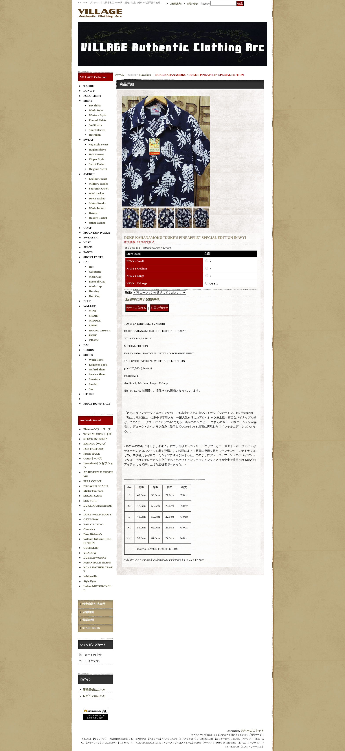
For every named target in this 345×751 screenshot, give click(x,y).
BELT (87, 301)
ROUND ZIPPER (100, 330)
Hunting (94, 291)
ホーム (119, 74)
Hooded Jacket (98, 217)
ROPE (93, 335)
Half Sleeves (96, 154)
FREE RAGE (91, 453)
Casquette (95, 271)
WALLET (89, 306)
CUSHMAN (90, 547)
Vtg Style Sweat (98, 144)
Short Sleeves (97, 130)
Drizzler (94, 213)
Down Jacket (97, 198)
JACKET (89, 174)
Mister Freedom (93, 491)
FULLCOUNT (92, 481)
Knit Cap (94, 296)
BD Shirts (95, 105)
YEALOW (89, 552)
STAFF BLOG (91, 628)
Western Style (97, 115)
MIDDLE (95, 320)
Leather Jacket (98, 178)
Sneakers (94, 379)
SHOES (88, 355)
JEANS (87, 247)
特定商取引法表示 (93, 604)
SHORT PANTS (93, 257)
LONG (93, 325)
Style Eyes (89, 581)
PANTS (88, 252)
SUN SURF (90, 500)
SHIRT (87, 100)
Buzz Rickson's (92, 534)
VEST (87, 242)
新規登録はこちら (94, 689)
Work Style (96, 110)
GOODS (88, 349)
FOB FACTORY (93, 448)
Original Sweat (98, 169)
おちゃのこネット (252, 730)
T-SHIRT (89, 85)
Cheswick (89, 529)
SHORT (94, 315)
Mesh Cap (95, 276)
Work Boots (96, 359)
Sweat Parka (96, 164)
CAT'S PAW (91, 519)
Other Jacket (97, 222)
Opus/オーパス (92, 458)
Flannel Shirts (97, 120)
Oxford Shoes (97, 369)
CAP (86, 262)
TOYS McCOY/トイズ (97, 434)
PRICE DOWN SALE (96, 403)
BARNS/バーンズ (94, 443)
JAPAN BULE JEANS (97, 562)
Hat (91, 266)
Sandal (93, 384)
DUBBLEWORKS (94, 557)
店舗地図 (88, 612)
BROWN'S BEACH (95, 486)
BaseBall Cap (97, 281)
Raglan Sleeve (97, 149)
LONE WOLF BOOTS (97, 514)
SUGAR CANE (92, 495)
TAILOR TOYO (93, 524)
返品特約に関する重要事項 (142, 299)
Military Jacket (98, 183)
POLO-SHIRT (92, 95)
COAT (87, 227)
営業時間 (88, 620)
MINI (92, 310)
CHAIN (93, 340)
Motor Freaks (97, 203)
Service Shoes (97, 374)
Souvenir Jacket (98, 188)
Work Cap (95, 286)
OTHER (88, 394)
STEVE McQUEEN (95, 439)
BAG (86, 345)
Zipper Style (96, 159)
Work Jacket (97, 208)
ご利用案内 (175, 3)
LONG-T (89, 90)
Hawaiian (95, 134)
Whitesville (90, 576)
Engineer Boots (98, 364)
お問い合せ (192, 3)
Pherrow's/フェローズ (97, 429)
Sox (91, 389)
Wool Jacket (96, 193)
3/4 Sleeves (95, 125)
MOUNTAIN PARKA (96, 232)
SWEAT (88, 139)
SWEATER (90, 237)
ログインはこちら (94, 695)
